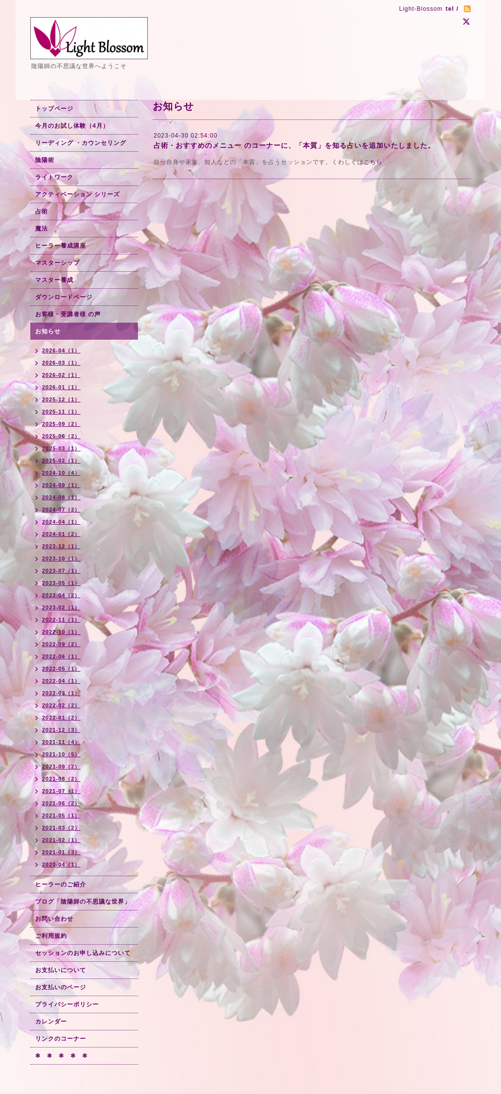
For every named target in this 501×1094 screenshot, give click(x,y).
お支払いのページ (60, 987)
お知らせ (48, 331)
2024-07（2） (61, 509)
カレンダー (51, 1021)
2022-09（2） (61, 644)
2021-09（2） (61, 766)
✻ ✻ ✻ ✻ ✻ (61, 1055)
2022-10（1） (61, 632)
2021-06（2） (61, 803)
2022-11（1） (61, 620)
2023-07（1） (61, 571)
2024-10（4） (61, 473)
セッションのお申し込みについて (83, 953)
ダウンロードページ (63, 297)
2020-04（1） (61, 864)
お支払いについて (60, 970)
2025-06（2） (61, 436)
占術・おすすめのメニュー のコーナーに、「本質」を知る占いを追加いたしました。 (294, 145)
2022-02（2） (61, 705)
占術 (41, 211)
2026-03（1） (61, 363)
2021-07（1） (61, 791)
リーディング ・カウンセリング (80, 143)
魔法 (41, 228)
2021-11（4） (61, 742)
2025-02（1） (61, 461)
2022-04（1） (61, 681)
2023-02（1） (61, 607)
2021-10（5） (61, 754)
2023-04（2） (61, 595)
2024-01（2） (61, 534)
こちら (373, 162)
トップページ (54, 108)
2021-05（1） (61, 815)
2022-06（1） (61, 656)
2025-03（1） (61, 448)
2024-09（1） (61, 485)
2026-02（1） (61, 375)
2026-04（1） (61, 350)
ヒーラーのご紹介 (60, 884)
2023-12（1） (61, 546)
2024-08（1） (61, 497)
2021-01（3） (61, 852)
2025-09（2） (61, 424)
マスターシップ (57, 262)
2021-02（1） (61, 840)
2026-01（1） (61, 387)
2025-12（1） (61, 399)
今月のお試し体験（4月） (72, 125)
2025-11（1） (61, 412)
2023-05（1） (61, 583)
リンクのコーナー (60, 1038)
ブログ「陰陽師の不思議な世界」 (83, 901)
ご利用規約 (51, 935)
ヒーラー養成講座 (60, 245)
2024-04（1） (61, 522)
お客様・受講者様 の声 (68, 314)
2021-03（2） (61, 828)
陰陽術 (44, 160)
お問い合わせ (54, 918)
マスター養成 (54, 280)
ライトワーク (54, 177)
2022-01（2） (61, 718)
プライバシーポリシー (67, 1004)
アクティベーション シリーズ (77, 194)
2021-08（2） (61, 779)
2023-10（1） (61, 558)
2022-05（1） (61, 669)
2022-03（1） (61, 693)
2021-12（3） (61, 730)
